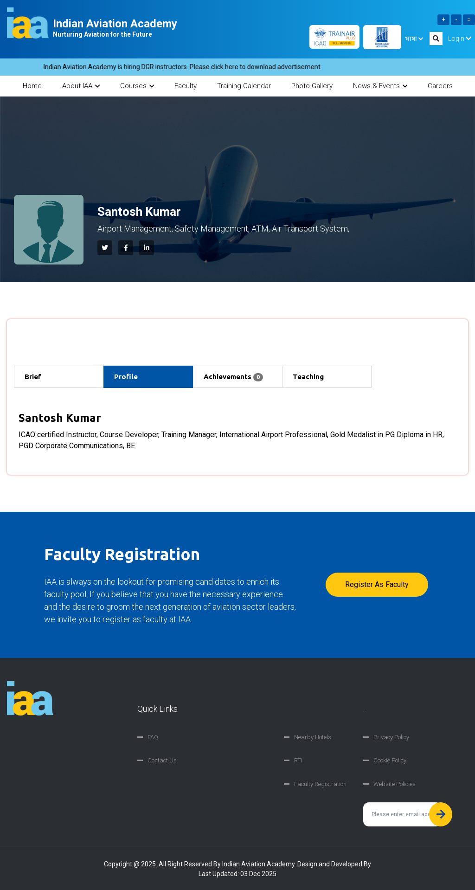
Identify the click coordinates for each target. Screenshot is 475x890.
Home (32, 86)
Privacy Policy (391, 737)
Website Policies (394, 783)
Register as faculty (377, 584)
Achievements (233, 377)
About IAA (81, 86)
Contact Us (162, 760)
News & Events (380, 86)
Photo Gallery (312, 86)
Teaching (308, 377)
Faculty (185, 86)
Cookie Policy (389, 760)
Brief (33, 377)
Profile (126, 377)
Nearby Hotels (312, 737)
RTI (298, 760)
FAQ (153, 737)
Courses (137, 86)
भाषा (414, 38)
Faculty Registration (320, 783)
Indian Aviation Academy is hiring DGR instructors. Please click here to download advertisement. (186, 67)
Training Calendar (244, 86)
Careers (440, 86)
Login (459, 38)
